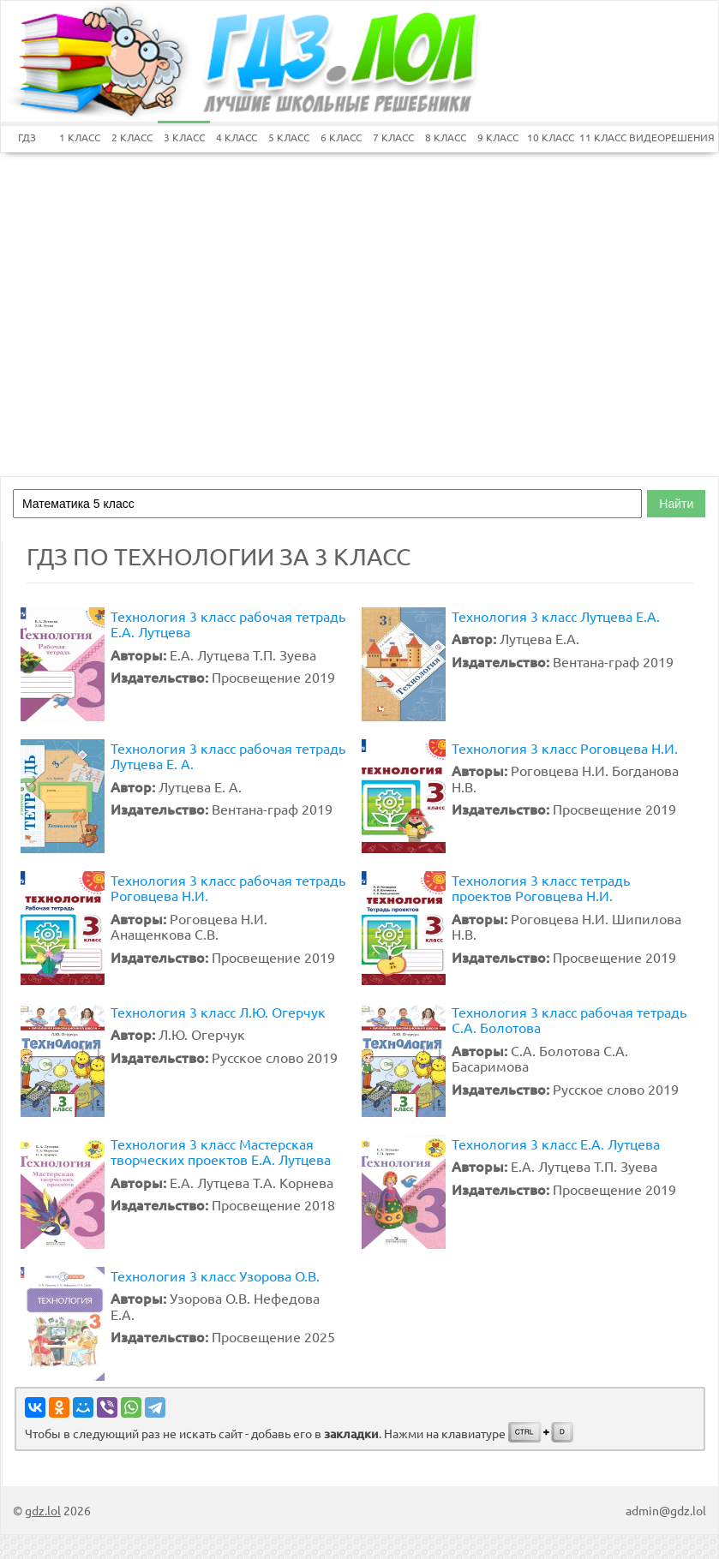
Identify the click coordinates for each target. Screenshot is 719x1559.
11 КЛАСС (602, 137)
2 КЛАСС (132, 137)
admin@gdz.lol (666, 1510)
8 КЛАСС (445, 137)
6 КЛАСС (341, 137)
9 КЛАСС (497, 137)
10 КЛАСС (550, 137)
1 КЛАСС (79, 137)
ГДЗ (27, 137)
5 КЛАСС (288, 137)
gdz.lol (43, 1510)
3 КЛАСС (184, 137)
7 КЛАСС (393, 137)
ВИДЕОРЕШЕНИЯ (655, 137)
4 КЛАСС (236, 137)
